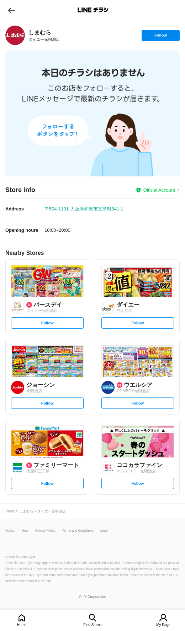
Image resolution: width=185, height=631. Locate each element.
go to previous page (11, 10)
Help (25, 530)
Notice (10, 530)
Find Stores (92, 625)
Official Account (159, 190)
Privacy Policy (45, 530)
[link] (15, 35)
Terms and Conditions (77, 530)
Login (104, 530)
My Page (163, 625)
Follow (160, 37)
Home (22, 625)
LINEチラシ (93, 10)
